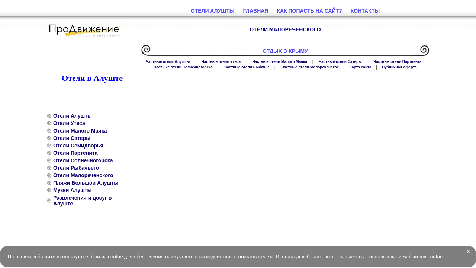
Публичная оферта (399, 67)
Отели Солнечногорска (83, 160)
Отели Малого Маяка (80, 131)
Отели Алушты (72, 116)
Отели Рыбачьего (76, 168)
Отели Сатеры (71, 138)
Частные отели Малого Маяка (280, 62)
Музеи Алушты (72, 190)
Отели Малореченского (83, 175)
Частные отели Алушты (168, 62)
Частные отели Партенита (397, 62)
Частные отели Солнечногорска (183, 67)
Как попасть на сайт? (309, 11)
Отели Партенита (75, 153)
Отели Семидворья (78, 146)
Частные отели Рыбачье (247, 67)
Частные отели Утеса (221, 62)
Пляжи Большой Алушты (85, 183)
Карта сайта (361, 67)
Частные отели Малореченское (310, 67)
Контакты (365, 11)
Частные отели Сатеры (340, 62)
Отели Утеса (69, 123)
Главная (255, 11)
